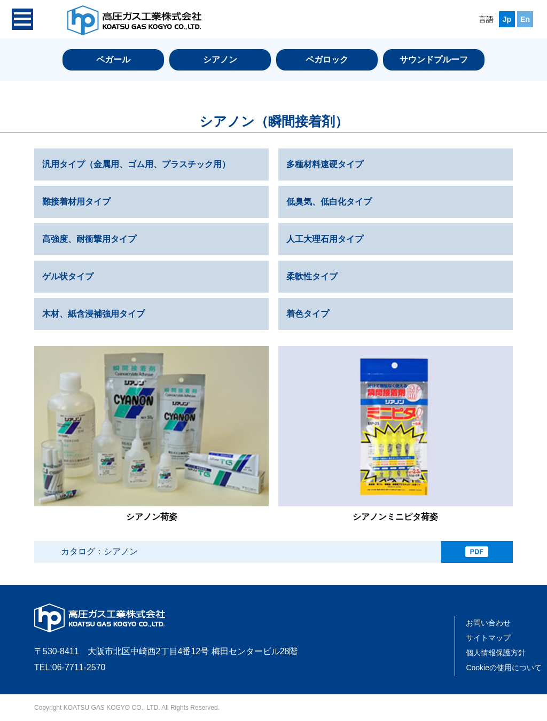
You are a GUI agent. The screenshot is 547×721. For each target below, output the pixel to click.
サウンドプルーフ (434, 59)
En (525, 19)
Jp (507, 19)
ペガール (113, 59)
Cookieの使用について (504, 667)
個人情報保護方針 (496, 652)
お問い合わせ (488, 622)
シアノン (220, 59)
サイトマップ (488, 637)
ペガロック (327, 59)
